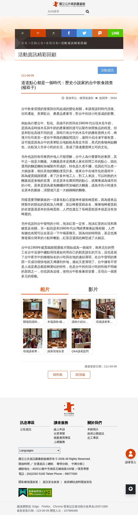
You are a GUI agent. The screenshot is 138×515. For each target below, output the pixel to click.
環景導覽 (83, 468)
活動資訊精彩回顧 (74, 43)
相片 (45, 289)
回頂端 (80, 374)
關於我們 (94, 423)
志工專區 (93, 437)
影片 (93, 289)
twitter (84, 33)
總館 (50, 463)
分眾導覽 (59, 433)
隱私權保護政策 (28, 482)
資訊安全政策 (51, 482)
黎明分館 (62, 463)
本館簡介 (93, 429)
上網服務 (59, 441)
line (115, 33)
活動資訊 (107, 70)
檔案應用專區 (62, 437)
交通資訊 (39, 463)
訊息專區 (27, 423)
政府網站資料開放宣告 (78, 482)
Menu (6, 6)
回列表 (58, 374)
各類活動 (52, 43)
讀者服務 (61, 423)
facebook (69, 33)
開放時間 (24, 463)
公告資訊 (25, 429)
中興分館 (77, 463)
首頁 (24, 43)
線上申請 (59, 429)
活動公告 (37, 43)
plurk (100, 33)
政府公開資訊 (95, 433)
